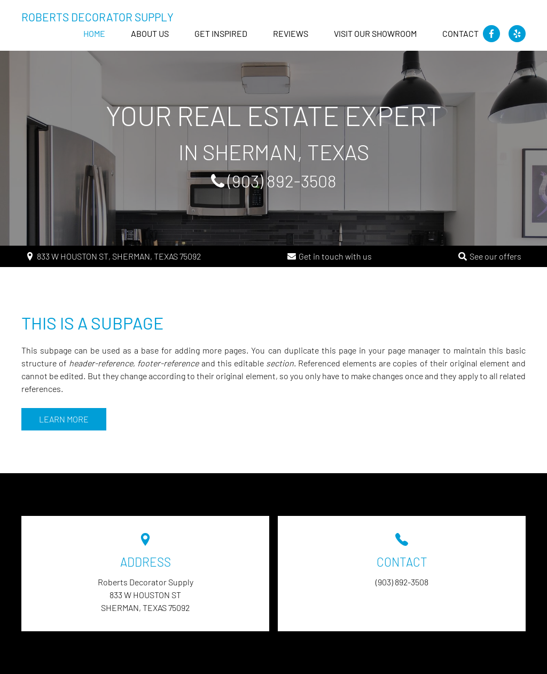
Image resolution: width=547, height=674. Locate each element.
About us (150, 33)
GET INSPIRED (220, 33)
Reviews (290, 33)
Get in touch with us (335, 256)
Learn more (64, 419)
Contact (460, 33)
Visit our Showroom (375, 33)
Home (94, 33)
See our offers (495, 256)
